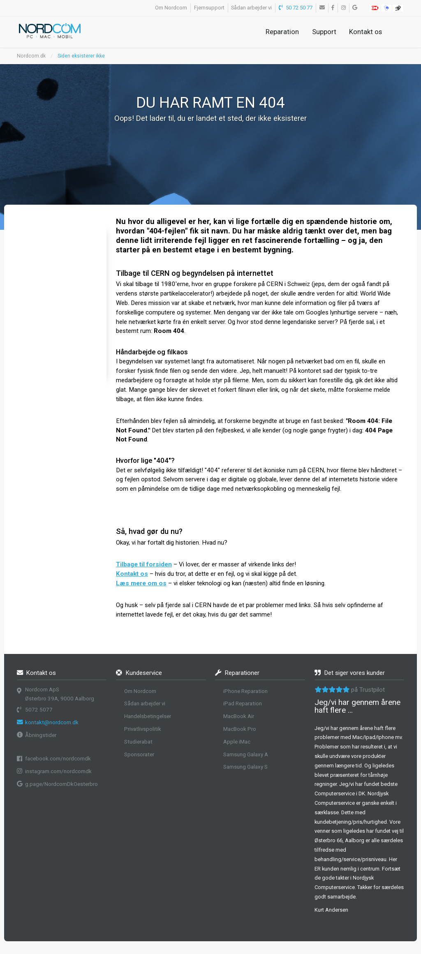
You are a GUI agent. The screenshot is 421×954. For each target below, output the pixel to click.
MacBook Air (238, 716)
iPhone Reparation (245, 691)
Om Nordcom (171, 8)
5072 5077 (39, 710)
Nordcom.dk (31, 56)
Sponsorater (139, 754)
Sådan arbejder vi (251, 8)
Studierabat (138, 742)
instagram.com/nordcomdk (58, 771)
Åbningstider (40, 735)
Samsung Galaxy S (245, 767)
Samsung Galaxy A (245, 754)
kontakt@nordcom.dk (52, 722)
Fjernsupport (209, 8)
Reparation (282, 32)
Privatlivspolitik (142, 729)
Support (324, 32)
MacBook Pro (239, 729)
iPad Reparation (242, 703)
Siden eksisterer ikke (81, 56)
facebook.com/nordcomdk (58, 758)
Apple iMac (236, 742)
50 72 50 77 (296, 8)
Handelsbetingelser (147, 716)
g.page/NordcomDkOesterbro (61, 784)
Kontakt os (365, 32)
